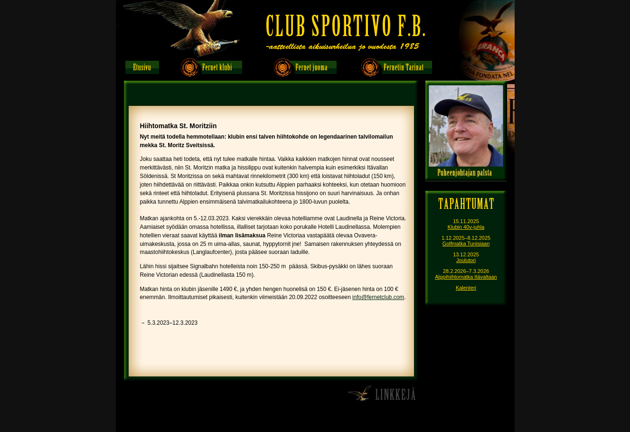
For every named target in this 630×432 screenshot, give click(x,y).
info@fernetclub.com (378, 297)
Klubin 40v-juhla (466, 227)
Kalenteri (466, 288)
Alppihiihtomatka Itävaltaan (466, 277)
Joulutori (466, 260)
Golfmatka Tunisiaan (465, 243)
